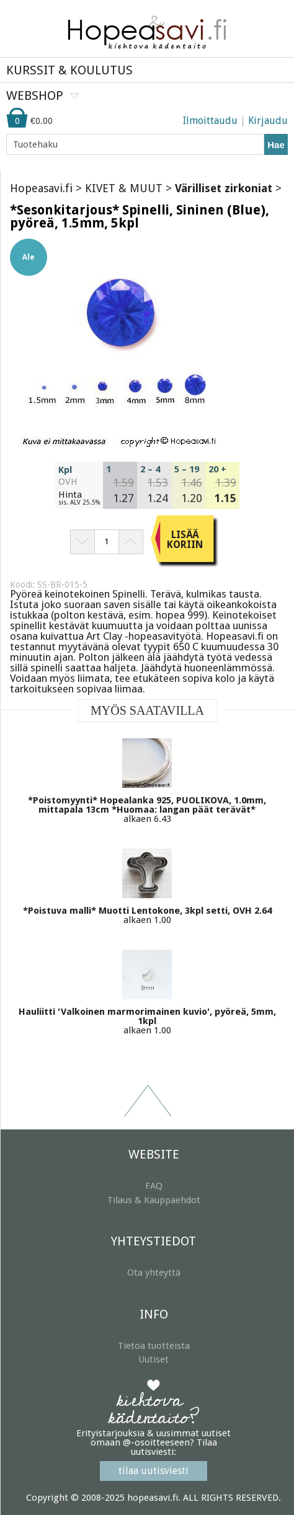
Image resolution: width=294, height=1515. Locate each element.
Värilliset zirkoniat (223, 188)
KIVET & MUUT (124, 188)
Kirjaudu (268, 120)
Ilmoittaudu (210, 120)
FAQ (154, 1185)
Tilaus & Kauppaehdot (153, 1200)
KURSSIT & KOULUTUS (69, 70)
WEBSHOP (34, 95)
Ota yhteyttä (153, 1272)
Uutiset (153, 1359)
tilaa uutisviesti (153, 1471)
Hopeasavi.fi (41, 188)
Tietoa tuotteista (154, 1345)
